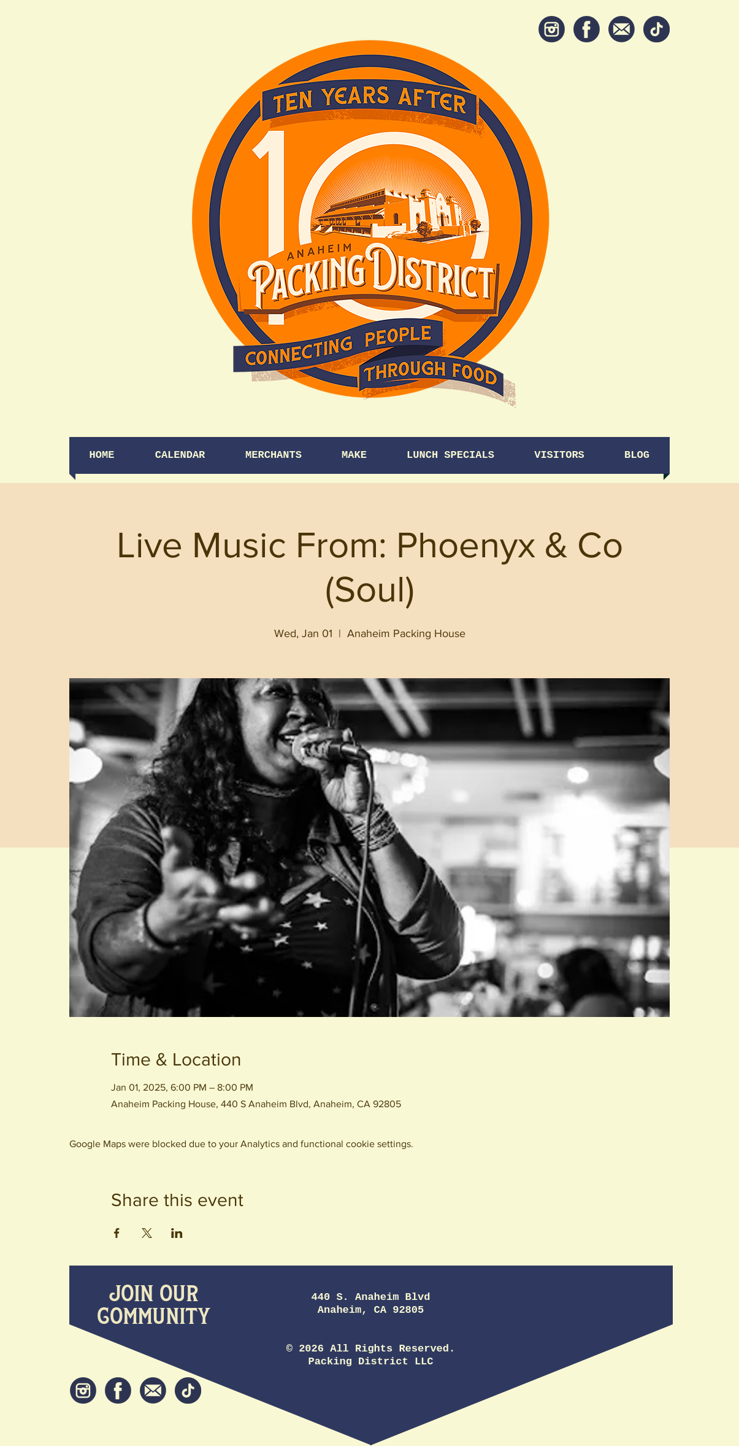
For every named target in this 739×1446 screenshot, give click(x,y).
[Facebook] (586, 29)
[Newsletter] (621, 29)
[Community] (154, 1317)
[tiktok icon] (656, 29)
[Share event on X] (147, 1233)
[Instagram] (551, 29)
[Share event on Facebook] (117, 1233)
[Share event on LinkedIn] (177, 1233)
